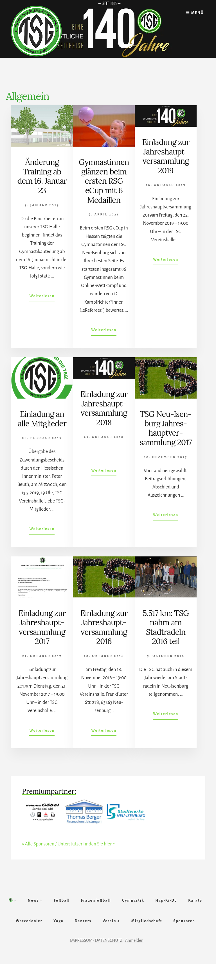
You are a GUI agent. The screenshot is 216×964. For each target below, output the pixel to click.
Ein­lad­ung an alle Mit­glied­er (42, 419)
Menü (197, 13)
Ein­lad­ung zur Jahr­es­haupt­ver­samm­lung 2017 (42, 627)
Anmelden (134, 943)
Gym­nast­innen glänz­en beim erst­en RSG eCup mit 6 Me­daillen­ (104, 181)
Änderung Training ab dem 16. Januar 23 (42, 176)
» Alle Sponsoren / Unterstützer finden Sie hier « (68, 844)
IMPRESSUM (81, 943)
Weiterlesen (42, 297)
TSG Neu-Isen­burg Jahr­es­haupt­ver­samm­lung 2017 (166, 428)
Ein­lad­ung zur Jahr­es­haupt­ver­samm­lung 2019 (165, 156)
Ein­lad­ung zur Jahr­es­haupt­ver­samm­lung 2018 (103, 408)
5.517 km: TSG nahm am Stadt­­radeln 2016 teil (166, 627)
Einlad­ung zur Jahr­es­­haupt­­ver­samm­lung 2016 (103, 627)
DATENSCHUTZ (109, 943)
